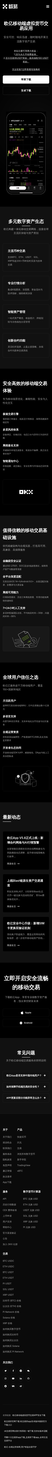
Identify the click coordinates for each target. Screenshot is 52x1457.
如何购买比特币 (10, 1334)
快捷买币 (21, 1136)
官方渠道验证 (9, 1233)
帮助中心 (7, 1227)
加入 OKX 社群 (10, 1244)
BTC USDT (8, 1272)
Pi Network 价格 (11, 1311)
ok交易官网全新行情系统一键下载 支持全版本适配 (26, 1431)
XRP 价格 (7, 1323)
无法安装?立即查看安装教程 (26, 69)
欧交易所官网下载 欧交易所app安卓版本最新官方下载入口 (25, 1423)
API (4, 1198)
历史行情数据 (9, 1204)
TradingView (23, 1165)
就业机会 (7, 1142)
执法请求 (7, 1176)
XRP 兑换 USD (30, 1221)
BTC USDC (8, 1260)
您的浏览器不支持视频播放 (26, 153)
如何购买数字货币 (12, 1329)
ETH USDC (8, 1266)
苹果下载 (26, 79)
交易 (19, 1148)
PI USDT (7, 1283)
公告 (5, 1238)
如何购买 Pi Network (13, 1351)
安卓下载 (26, 90)
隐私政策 (7, 1159)
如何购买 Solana (11, 1346)
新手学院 (21, 1159)
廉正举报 (7, 1170)
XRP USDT (8, 1294)
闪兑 (19, 1142)
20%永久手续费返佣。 (26, 54)
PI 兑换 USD (29, 1227)
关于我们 (7, 1136)
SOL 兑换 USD (30, 1215)
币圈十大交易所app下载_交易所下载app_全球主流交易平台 (26, 1439)
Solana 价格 (9, 1317)
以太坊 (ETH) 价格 (12, 1306)
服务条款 (7, 1154)
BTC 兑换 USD (30, 1198)
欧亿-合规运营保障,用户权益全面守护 (20, 1447)
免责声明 (7, 1165)
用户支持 (7, 1221)
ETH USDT (8, 1277)
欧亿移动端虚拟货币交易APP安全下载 (28, 1415)
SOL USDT (8, 1289)
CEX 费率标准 (10, 1210)
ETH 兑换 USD (30, 1204)
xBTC (20, 1170)
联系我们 (7, 1148)
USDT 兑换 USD (31, 1210)
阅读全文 (13, 863)
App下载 (7, 1182)
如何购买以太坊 (10, 1340)
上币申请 (7, 1215)
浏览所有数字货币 (26, 1154)
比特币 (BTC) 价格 (12, 1300)
